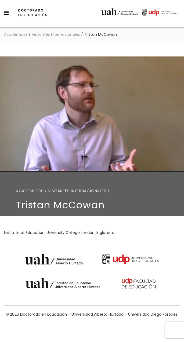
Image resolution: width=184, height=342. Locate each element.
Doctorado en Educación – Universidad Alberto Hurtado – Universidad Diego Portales (45, 13)
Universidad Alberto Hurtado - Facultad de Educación (63, 284)
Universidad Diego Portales (160, 13)
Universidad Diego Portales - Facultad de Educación (138, 284)
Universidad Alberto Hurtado (119, 13)
